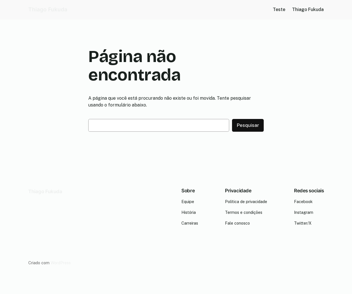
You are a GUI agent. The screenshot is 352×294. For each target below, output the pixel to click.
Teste (279, 9)
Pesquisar (248, 125)
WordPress (61, 262)
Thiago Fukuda (47, 9)
